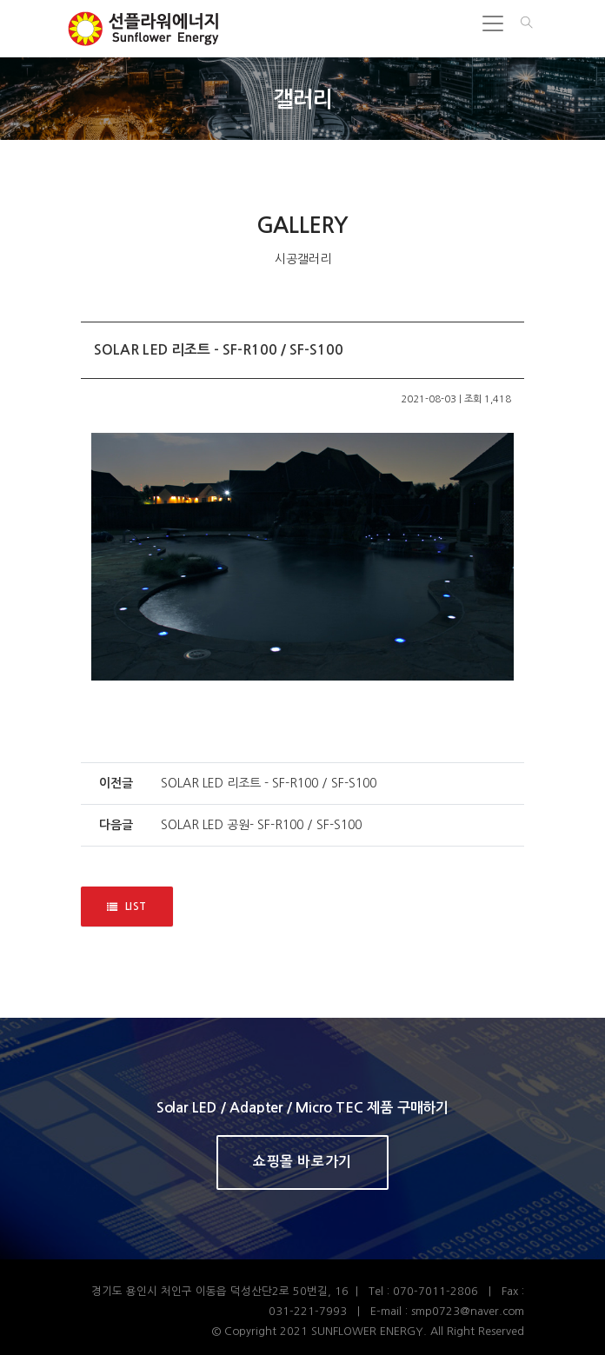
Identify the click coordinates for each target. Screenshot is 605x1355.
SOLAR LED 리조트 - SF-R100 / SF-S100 (268, 783)
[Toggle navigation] (492, 23)
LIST (127, 907)
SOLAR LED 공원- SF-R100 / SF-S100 (261, 825)
